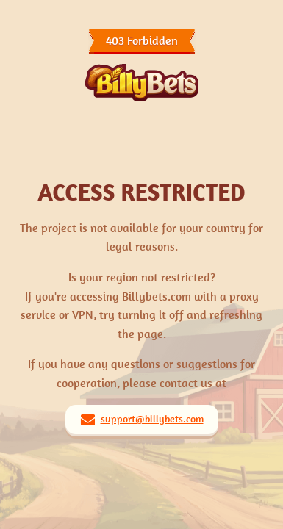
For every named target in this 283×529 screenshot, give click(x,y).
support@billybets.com (152, 418)
